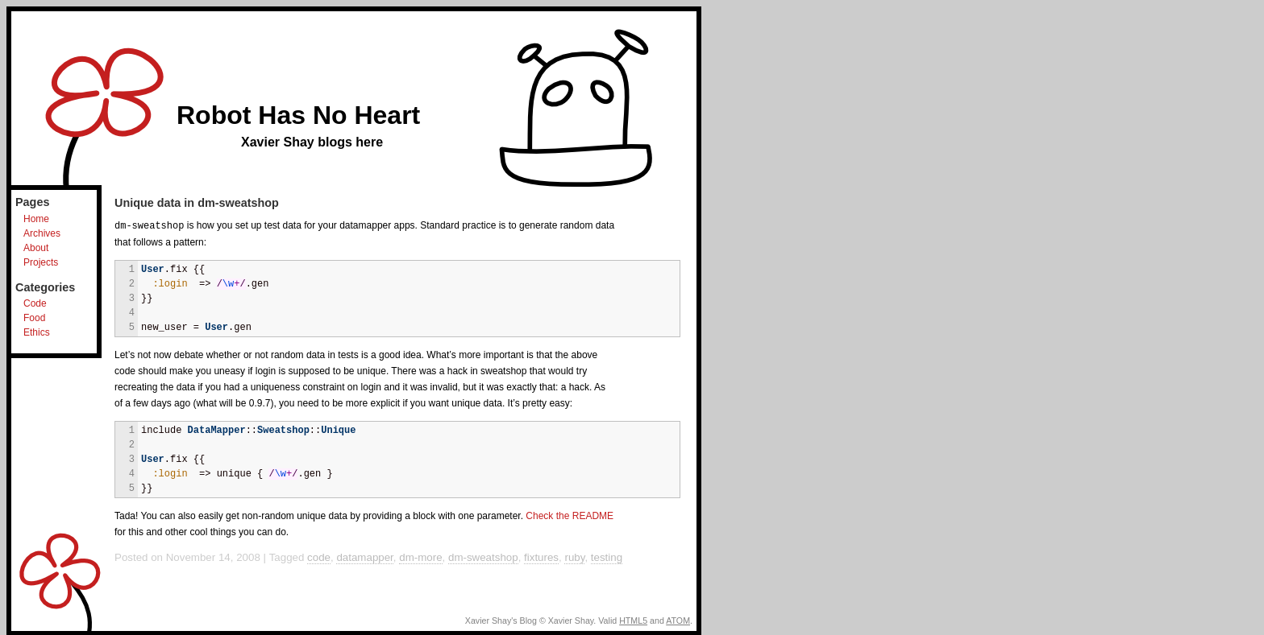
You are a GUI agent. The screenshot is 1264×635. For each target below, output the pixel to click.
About (35, 248)
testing (606, 556)
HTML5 (633, 620)
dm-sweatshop (483, 556)
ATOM (678, 620)
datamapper (364, 556)
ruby (574, 556)
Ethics (36, 332)
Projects (40, 262)
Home (36, 219)
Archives (41, 233)
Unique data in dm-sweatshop (196, 202)
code (319, 556)
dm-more (420, 556)
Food (34, 318)
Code (35, 303)
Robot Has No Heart (298, 115)
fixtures (541, 556)
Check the (569, 515)
